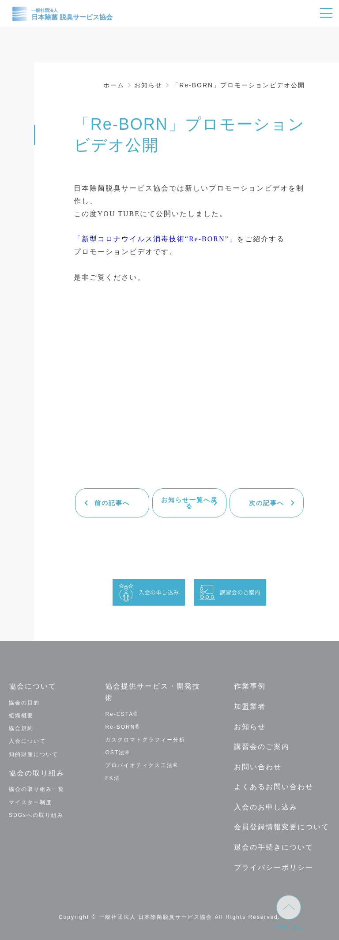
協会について (32, 686)
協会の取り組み (36, 773)
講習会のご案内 (262, 746)
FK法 (112, 778)
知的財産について (33, 754)
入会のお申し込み (266, 807)
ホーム (113, 85)
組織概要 (21, 715)
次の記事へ (266, 502)
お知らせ (148, 85)
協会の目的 (24, 703)
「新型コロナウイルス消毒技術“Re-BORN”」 (155, 239)
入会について (27, 741)
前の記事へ (112, 502)
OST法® (117, 752)
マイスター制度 (30, 802)
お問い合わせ (258, 767)
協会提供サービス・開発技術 (152, 691)
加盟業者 (250, 706)
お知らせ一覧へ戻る (189, 502)
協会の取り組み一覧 (36, 789)
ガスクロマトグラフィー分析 (145, 740)
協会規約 (21, 728)
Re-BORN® (122, 727)
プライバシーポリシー (273, 867)
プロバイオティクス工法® (141, 765)
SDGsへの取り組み (36, 815)
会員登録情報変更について (281, 827)
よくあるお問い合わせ (273, 786)
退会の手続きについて (273, 847)
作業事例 (250, 686)
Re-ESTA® (121, 714)
